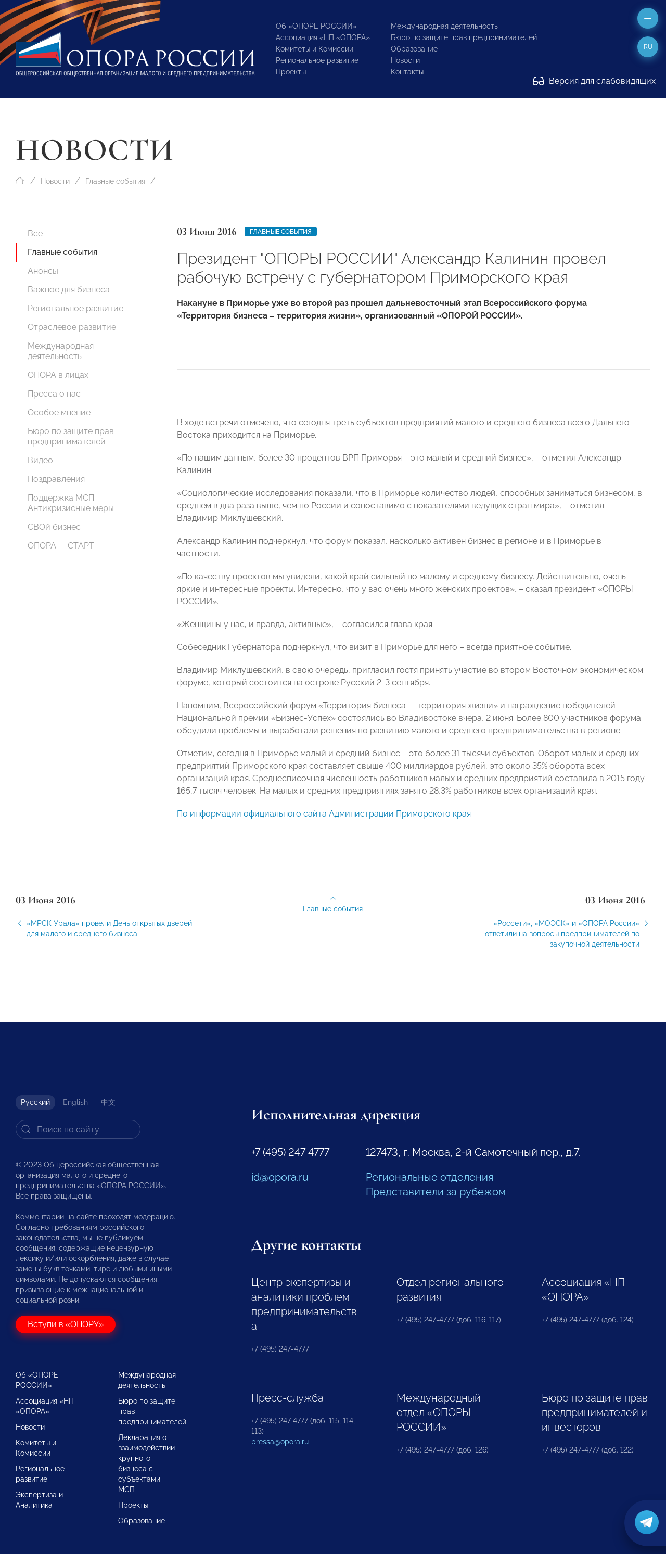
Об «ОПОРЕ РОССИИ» (316, 26)
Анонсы (43, 271)
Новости (405, 60)
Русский (35, 1102)
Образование (414, 49)
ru (648, 46)
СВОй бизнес (54, 527)
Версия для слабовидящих (594, 81)
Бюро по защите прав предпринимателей (464, 37)
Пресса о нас (54, 394)
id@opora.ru (280, 1177)
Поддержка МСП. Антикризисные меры (71, 503)
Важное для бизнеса (69, 290)
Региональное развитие (317, 60)
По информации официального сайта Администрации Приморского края (324, 822)
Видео (40, 460)
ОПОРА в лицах (58, 375)
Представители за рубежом (436, 1192)
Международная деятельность (444, 26)
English (75, 1102)
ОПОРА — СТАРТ (61, 546)
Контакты (407, 72)
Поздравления (56, 479)
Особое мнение (59, 412)
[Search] (78, 1129)
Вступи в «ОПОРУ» (66, 1324)
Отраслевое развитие (72, 327)
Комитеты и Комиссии (314, 49)
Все (35, 233)
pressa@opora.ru (280, 1441)
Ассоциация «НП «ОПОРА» (323, 37)
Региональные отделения (429, 1177)
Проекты (291, 72)
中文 (108, 1102)
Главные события (115, 181)
